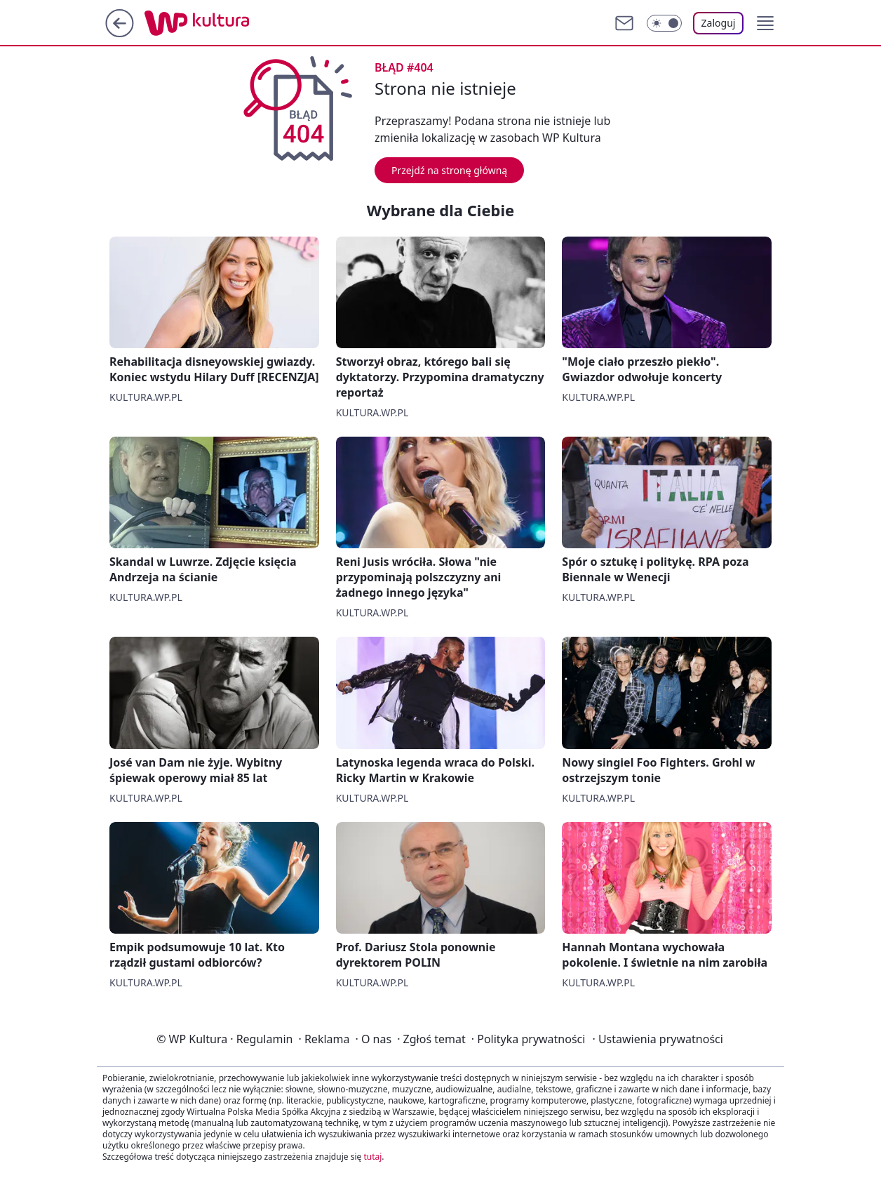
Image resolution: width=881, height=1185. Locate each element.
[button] (765, 23)
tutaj (372, 1157)
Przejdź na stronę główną (449, 170)
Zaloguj (718, 22)
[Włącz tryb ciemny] (664, 23)
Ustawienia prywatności (657, 1039)
